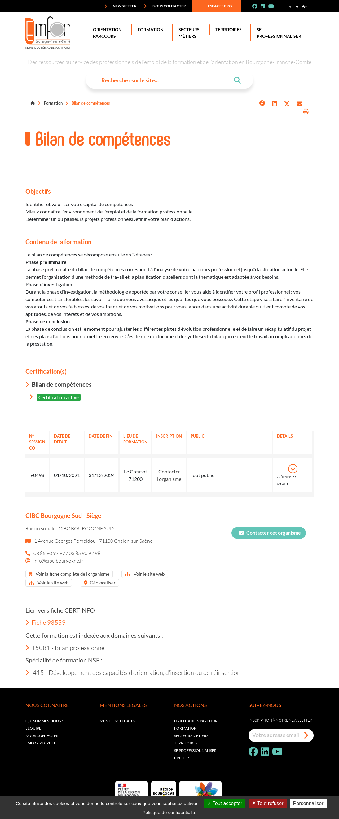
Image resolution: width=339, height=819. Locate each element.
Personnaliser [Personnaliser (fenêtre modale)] (308, 803)
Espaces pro (215, 6)
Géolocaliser (100, 582)
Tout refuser (268, 803)
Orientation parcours (196, 720)
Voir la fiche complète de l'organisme (69, 574)
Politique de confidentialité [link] (169, 812)
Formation (149, 29)
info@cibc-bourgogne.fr (58, 560)
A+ (304, 6)
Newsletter (120, 6)
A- (290, 6)
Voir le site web (145, 574)
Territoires (227, 29)
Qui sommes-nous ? (44, 720)
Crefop (181, 758)
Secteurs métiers (191, 735)
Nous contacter (165, 6)
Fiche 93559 (45, 622)
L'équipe (33, 728)
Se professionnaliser (277, 32)
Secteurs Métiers (188, 32)
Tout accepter (224, 803)
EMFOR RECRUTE (40, 743)
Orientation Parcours (106, 32)
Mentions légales (117, 720)
